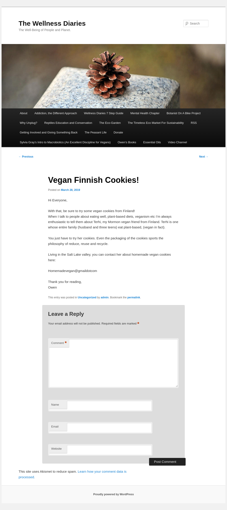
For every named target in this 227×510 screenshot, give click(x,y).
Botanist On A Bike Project (184, 113)
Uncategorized (87, 297)
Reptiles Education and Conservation (68, 122)
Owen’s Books (127, 142)
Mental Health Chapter (145, 113)
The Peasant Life (96, 132)
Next (203, 156)
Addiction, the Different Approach (55, 113)
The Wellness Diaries (52, 23)
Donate (118, 132)
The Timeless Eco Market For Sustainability (156, 122)
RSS (194, 122)
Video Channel (177, 142)
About (23, 113)
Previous (26, 156)
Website (56, 448)
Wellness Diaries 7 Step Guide (103, 113)
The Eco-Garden (110, 122)
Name (55, 404)
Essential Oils (152, 142)
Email (55, 426)
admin (105, 297)
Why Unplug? (28, 122)
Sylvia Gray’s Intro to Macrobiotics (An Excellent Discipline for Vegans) (65, 142)
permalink (133, 297)
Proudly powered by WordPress (113, 494)
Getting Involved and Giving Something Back (48, 132)
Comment (59, 343)
